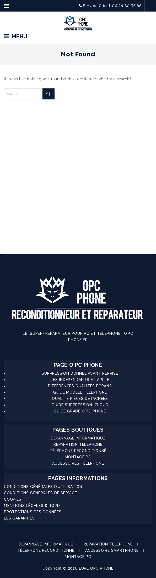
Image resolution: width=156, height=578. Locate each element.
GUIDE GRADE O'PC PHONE (80, 411)
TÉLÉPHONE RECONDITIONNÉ (78, 451)
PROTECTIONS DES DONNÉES (32, 512)
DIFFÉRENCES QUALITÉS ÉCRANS (80, 386)
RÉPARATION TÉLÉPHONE (108, 544)
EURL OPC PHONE (96, 568)
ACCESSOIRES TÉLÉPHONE (78, 463)
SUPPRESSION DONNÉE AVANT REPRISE (80, 373)
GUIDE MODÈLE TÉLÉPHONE (80, 392)
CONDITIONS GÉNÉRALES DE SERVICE (40, 493)
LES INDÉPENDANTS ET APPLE (80, 380)
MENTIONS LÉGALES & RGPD (32, 505)
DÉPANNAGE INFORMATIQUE (78, 438)
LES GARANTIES (19, 518)
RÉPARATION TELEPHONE (78, 444)
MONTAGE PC (78, 457)
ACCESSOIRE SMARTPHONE (112, 550)
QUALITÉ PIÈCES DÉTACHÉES (80, 398)
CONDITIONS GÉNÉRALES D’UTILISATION (43, 487)
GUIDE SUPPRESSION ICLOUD (79, 405)
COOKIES (12, 499)
